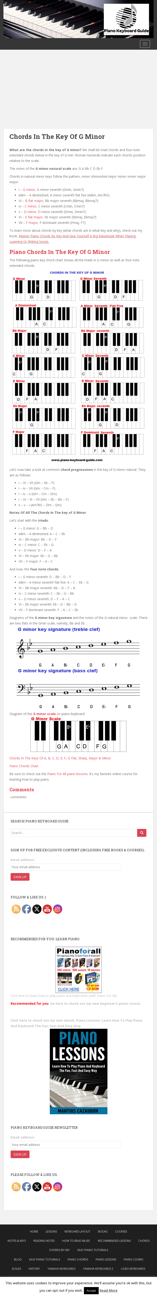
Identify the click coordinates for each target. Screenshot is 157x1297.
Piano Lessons (106, 1259)
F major (32, 222)
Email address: (23, 860)
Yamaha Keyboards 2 (98, 1269)
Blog (18, 1259)
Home (34, 1231)
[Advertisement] (78, 84)
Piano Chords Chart (24, 766)
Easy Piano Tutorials (92, 1250)
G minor (29, 189)
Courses (121, 1231)
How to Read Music (76, 1241)
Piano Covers (133, 1259)
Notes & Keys (17, 1241)
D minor (30, 212)
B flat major (34, 200)
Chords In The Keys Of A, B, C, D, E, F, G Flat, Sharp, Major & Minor (60, 758)
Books (102, 1231)
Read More (109, 1290)
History (34, 1269)
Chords (144, 1241)
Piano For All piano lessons (67, 774)
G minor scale (44, 714)
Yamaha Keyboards (61, 1269)
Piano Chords (78, 1259)
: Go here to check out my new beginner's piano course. (76, 1003)
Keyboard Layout (77, 1231)
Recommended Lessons (114, 1241)
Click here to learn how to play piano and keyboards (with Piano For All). (64, 995)
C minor (30, 206)
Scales (16, 1269)
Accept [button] (91, 1290)
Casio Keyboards (133, 1269)
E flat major (34, 217)
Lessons (51, 1231)
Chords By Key (59, 1250)
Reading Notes (44, 1241)
